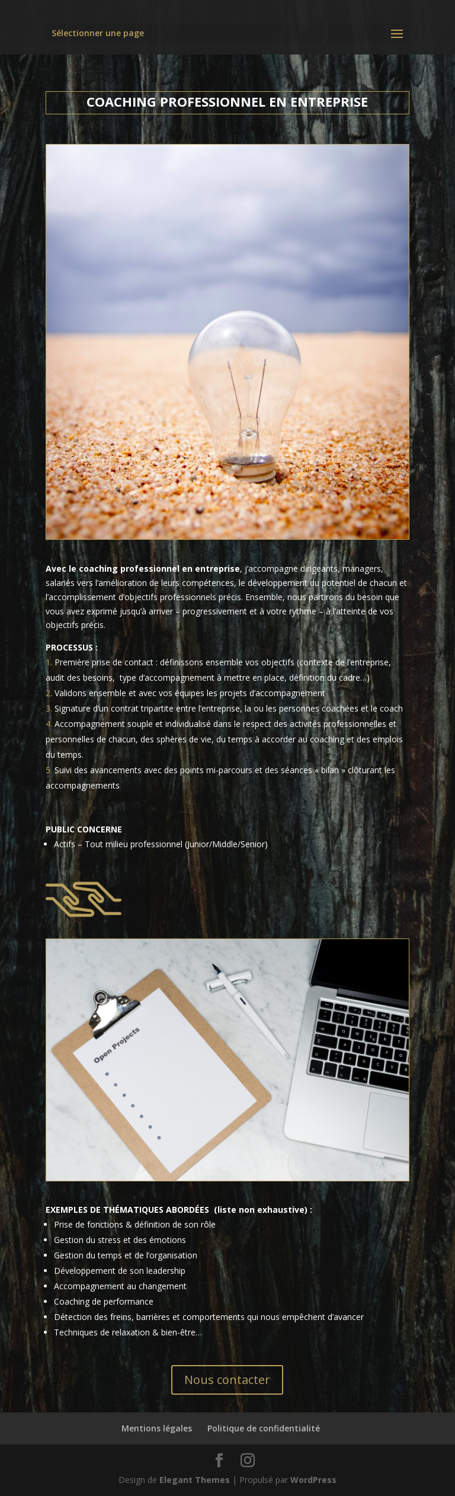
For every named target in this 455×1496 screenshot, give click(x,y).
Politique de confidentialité (263, 1428)
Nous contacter (227, 1380)
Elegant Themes (194, 1479)
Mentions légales (156, 1428)
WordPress (313, 1479)
